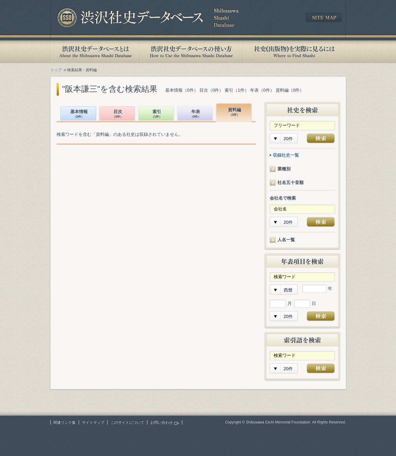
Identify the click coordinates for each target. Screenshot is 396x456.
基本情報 (79, 114)
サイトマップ (93, 422)
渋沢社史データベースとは (95, 51)
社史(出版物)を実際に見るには (294, 51)
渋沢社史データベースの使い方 (191, 51)
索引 (156, 114)
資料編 (234, 112)
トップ (56, 70)
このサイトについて (127, 422)
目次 (118, 114)
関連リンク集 (64, 422)
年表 (195, 114)
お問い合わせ (161, 422)
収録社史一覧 (286, 155)
